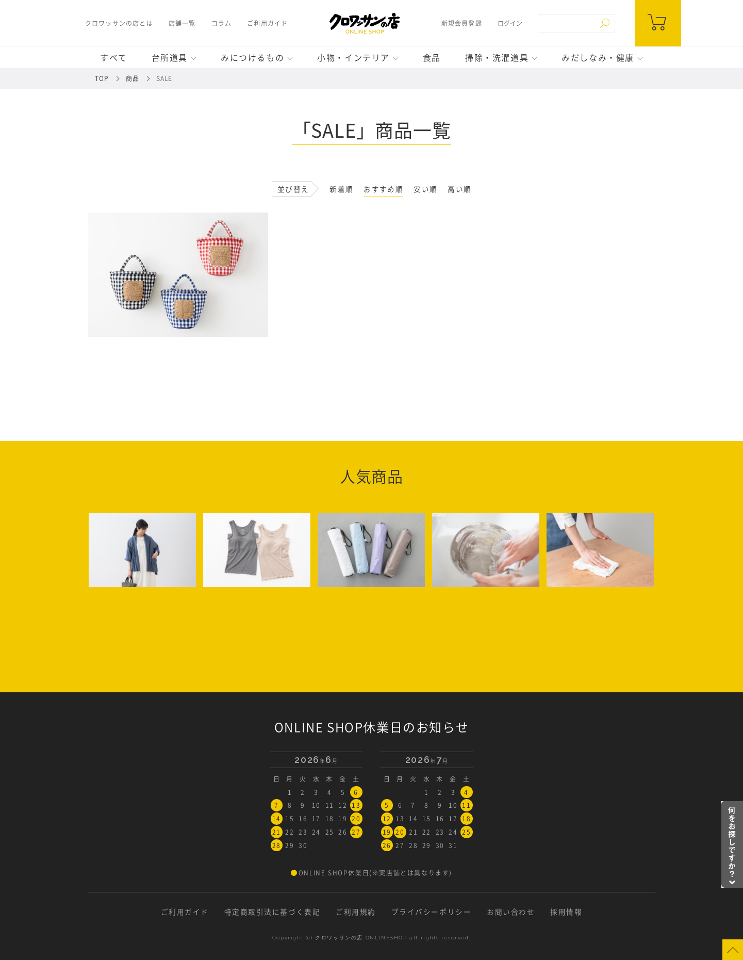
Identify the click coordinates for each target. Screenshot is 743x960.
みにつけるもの (252, 57)
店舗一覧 (180, 23)
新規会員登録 (462, 23)
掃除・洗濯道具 (497, 57)
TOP (102, 78)
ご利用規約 (356, 909)
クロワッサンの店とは (118, 23)
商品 (132, 78)
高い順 (459, 189)
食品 (432, 57)
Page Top (732, 949)
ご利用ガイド (266, 23)
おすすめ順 (383, 189)
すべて (113, 57)
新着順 (341, 189)
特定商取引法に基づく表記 (272, 909)
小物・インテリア (353, 57)
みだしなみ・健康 (598, 57)
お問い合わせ (511, 909)
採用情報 (567, 909)
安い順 (425, 189)
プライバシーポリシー (431, 909)
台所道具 (170, 57)
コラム (220, 23)
